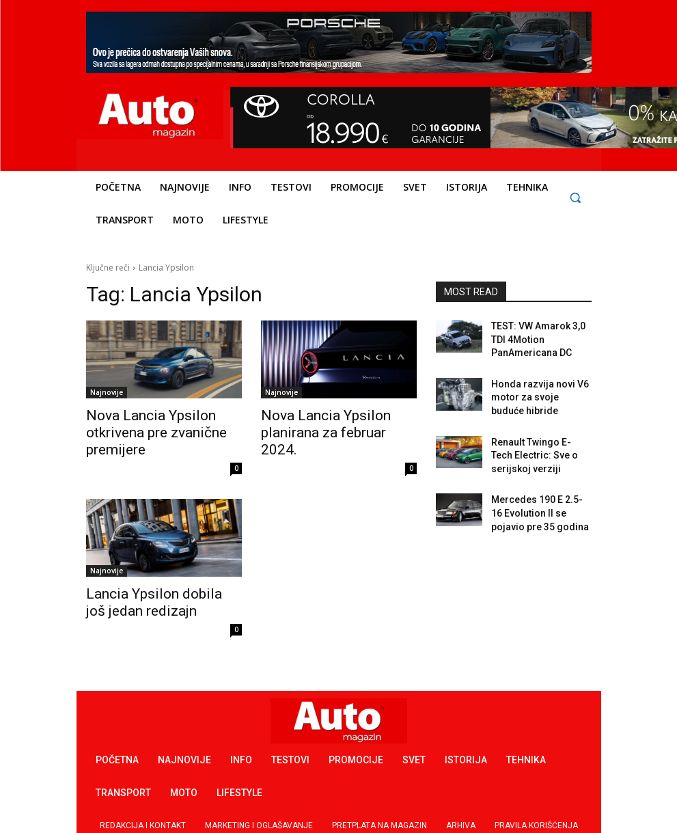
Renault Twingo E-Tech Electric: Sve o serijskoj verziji (535, 441)
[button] (575, 198)
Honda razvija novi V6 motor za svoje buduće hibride (534, 388)
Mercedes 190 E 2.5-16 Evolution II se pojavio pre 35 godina (539, 493)
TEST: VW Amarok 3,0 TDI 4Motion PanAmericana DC (539, 336)
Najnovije (106, 392)
